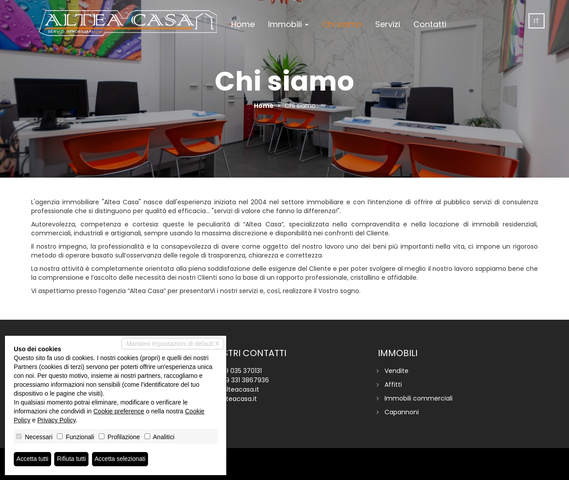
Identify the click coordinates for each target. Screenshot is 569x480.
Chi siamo (342, 24)
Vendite (397, 370)
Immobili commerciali (419, 398)
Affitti (393, 384)
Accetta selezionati (122, 459)
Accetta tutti (32, 459)
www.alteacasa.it (230, 398)
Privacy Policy (56, 420)
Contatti (429, 24)
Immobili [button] (288, 24)
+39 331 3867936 (243, 380)
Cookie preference (118, 411)
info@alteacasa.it (231, 389)
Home (243, 24)
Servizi (387, 24)
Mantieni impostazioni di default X (172, 343)
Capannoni (402, 412)
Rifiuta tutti (72, 459)
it (536, 20)
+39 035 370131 (239, 370)
